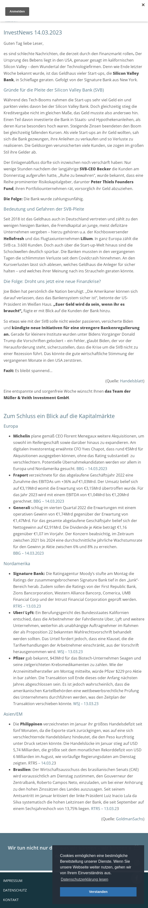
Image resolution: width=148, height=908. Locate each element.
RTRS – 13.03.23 (27, 606)
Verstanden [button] (98, 892)
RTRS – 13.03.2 (104, 808)
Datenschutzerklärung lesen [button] (84, 879)
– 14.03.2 (45, 763)
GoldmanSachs (129, 819)
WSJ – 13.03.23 (70, 651)
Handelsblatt (131, 381)
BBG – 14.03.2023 (92, 468)
